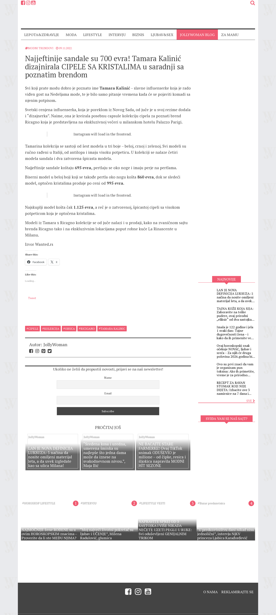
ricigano (88, 324)
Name (108, 373)
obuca (70, 324)
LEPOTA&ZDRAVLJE (41, 34)
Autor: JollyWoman (48, 339)
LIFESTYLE (92, 34)
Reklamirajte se (237, 586)
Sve (250, 401)
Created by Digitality (241, 612)
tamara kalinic (113, 324)
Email (108, 388)
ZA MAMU (229, 34)
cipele (33, 324)
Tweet (32, 306)
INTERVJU (117, 34)
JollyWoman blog (197, 34)
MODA (71, 34)
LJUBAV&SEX (162, 34)
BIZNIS (138, 34)
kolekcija (51, 324)
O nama (210, 586)
